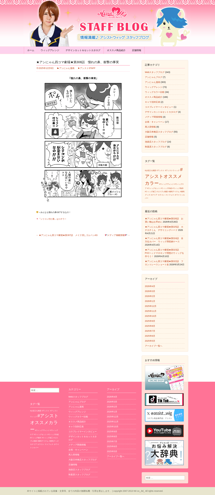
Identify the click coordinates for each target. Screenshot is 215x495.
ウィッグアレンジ (50, 50)
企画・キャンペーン (154, 122)
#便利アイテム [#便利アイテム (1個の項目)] (174, 191)
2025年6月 (150, 336)
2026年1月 (150, 301)
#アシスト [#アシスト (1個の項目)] (160, 170)
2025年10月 (151, 316)
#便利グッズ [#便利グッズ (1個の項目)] (54, 441)
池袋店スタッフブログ (156, 141)
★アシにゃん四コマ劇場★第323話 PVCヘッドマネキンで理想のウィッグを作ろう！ (164, 253)
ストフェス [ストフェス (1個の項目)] (169, 195)
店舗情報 (136, 50)
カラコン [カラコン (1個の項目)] (161, 195)
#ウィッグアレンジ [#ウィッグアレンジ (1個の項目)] (166, 184)
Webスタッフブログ (155, 72)
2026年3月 (150, 291)
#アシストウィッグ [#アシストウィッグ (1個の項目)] (172, 170)
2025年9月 (150, 321)
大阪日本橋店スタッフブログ (159, 132)
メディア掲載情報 (117, 235)
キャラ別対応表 (152, 102)
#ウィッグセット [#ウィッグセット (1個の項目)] (153, 188)
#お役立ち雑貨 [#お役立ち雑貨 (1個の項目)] (150, 170)
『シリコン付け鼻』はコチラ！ (51, 219)
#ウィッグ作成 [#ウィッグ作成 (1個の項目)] (166, 188)
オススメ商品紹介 (116, 50)
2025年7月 (150, 331)
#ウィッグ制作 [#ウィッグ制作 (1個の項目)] (178, 188)
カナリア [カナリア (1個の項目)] (154, 195)
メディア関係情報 (153, 117)
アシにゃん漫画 (66, 68)
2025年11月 (151, 311)
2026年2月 (150, 296)
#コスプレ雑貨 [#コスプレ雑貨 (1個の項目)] (162, 191)
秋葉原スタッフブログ (156, 146)
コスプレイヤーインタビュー (159, 107)
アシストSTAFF (87, 68)
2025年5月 (150, 341)
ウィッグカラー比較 (154, 92)
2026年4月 (150, 286)
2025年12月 (151, 306)
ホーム (30, 50)
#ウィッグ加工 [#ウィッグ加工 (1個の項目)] (150, 191)
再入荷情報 (150, 127)
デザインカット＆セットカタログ (83, 50)
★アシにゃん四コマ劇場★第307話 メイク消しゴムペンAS (67, 235)
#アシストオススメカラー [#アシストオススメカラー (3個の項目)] (164, 176)
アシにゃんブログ (153, 77)
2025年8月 (150, 326)
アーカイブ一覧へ (153, 346)
